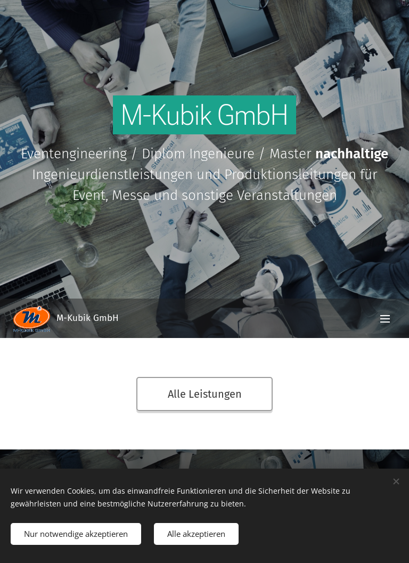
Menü (385, 318)
